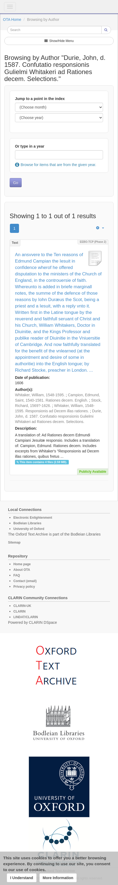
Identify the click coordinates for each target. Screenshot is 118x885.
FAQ (16, 575)
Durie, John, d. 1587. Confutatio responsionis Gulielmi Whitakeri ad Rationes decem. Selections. (58, 416)
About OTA (21, 570)
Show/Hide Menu (59, 41)
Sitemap (14, 542)
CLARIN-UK (22, 606)
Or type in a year (29, 146)
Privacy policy (24, 586)
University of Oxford (28, 529)
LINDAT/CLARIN (25, 617)
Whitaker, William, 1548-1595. (40, 395)
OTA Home (12, 19)
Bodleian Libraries (27, 523)
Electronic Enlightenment (32, 518)
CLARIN (19, 611)
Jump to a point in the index (40, 99)
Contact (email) (25, 581)
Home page (22, 564)
